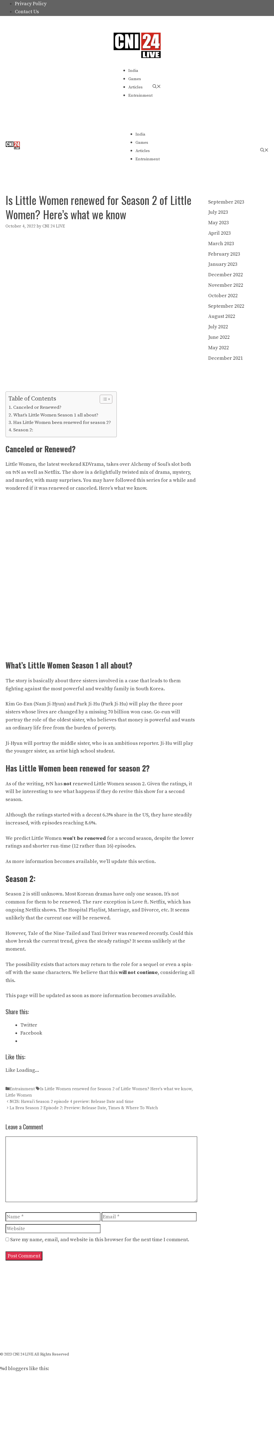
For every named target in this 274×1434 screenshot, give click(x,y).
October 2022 (223, 296)
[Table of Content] (106, 399)
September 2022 (226, 306)
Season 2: (23, 430)
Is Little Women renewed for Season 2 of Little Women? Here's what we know (116, 1089)
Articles (135, 87)
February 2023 (224, 254)
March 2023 (221, 243)
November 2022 (225, 285)
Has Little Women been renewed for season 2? (62, 423)
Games (134, 79)
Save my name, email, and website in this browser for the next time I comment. (99, 1240)
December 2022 (225, 275)
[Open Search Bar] (157, 86)
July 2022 (218, 327)
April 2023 (219, 233)
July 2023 (218, 212)
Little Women (19, 1095)
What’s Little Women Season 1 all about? (55, 415)
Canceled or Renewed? (37, 407)
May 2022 (218, 348)
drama (162, 472)
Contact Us (27, 12)
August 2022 (221, 316)
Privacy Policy (31, 4)
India (133, 70)
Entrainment (140, 95)
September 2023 (226, 202)
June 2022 (219, 337)
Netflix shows (40, 910)
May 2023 (218, 223)
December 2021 (225, 358)
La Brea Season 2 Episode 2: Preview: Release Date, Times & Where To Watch (84, 1108)
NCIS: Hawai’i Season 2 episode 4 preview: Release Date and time (72, 1101)
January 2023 (222, 264)
